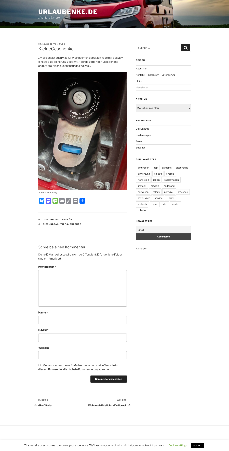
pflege (156, 191)
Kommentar (47, 266)
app (156, 167)
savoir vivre (144, 198)
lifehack (142, 185)
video (164, 204)
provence (183, 191)
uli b (62, 44)
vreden (175, 204)
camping (166, 167)
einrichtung (144, 173)
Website (43, 347)
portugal (168, 191)
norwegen (143, 191)
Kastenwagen (143, 135)
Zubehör (66, 219)
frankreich (143, 179)
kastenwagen (171, 179)
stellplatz (142, 204)
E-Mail (43, 330)
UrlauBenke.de (68, 12)
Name (43, 312)
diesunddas (51, 224)
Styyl (120, 57)
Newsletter (142, 87)
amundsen (143, 167)
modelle (155, 185)
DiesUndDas (51, 219)
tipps (64, 224)
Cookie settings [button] (177, 445)
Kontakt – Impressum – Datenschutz (155, 74)
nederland (169, 185)
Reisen (139, 141)
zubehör (76, 224)
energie (170, 173)
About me (141, 68)
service (159, 198)
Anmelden (141, 248)
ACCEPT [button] (197, 445)
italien (156, 179)
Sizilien (170, 198)
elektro (158, 173)
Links (139, 81)
